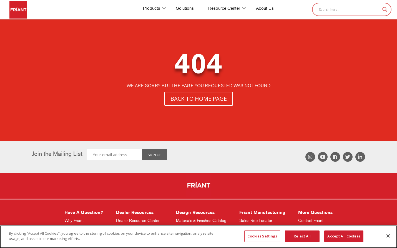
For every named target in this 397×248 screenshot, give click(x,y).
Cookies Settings (262, 236)
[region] (198, 236)
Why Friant (74, 220)
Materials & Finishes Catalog (201, 220)
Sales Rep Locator (255, 220)
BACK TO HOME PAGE (198, 98)
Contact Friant (310, 220)
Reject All (302, 236)
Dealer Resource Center (138, 220)
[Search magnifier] (385, 9)
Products (151, 8)
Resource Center (224, 8)
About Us (265, 8)
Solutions (185, 8)
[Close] (388, 236)
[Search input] (349, 9)
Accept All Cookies (343, 236)
